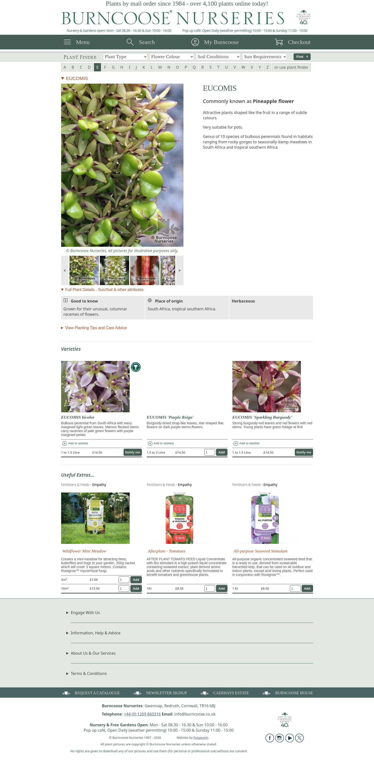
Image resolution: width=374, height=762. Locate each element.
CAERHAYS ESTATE (224, 692)
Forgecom (200, 737)
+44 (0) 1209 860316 (142, 714)
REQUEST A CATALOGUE (90, 692)
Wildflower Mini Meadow (84, 551)
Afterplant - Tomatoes (166, 551)
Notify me (132, 452)
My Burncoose (221, 42)
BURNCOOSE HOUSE (287, 692)
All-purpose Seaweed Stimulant (261, 551)
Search (147, 42)
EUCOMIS (77, 78)
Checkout (299, 42)
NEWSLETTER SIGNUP (160, 692)
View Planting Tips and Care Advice (96, 328)
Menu (83, 42)
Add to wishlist (75, 443)
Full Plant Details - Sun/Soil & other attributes (104, 290)
